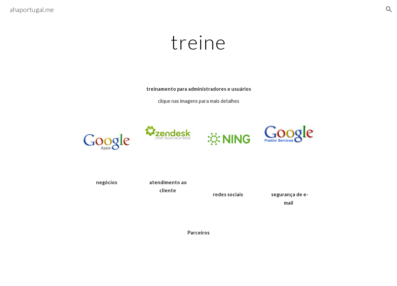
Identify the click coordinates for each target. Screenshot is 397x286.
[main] (199, 42)
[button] (389, 9)
